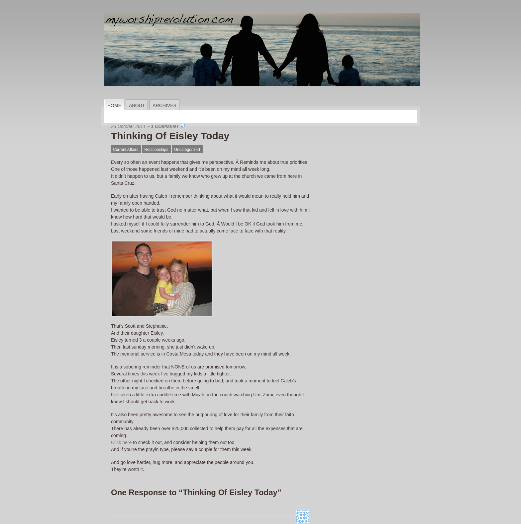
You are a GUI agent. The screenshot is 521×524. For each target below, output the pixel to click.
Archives (164, 105)
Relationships (156, 149)
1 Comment (165, 126)
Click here (121, 442)
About (137, 105)
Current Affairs (125, 149)
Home (114, 105)
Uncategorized (187, 149)
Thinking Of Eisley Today (170, 135)
